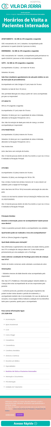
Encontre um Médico (13, 361)
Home (8, 14)
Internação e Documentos (14, 376)
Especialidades (10, 366)
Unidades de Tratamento (14, 387)
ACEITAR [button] (20, 414)
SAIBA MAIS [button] (10, 415)
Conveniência (10, 345)
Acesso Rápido (25, 423)
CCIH (7, 330)
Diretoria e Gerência (12, 356)
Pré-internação (11, 382)
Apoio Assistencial (12, 324)
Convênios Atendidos (13, 350)
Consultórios (10, 340)
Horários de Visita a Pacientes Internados (21, 371)
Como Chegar (10, 335)
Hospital (13, 14)
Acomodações (10, 319)
